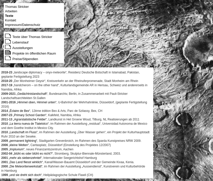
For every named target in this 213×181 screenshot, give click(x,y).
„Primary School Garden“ (29, 115)
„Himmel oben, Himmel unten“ (36, 102)
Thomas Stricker (17, 7)
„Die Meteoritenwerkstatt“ (25, 166)
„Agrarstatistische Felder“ (30, 119)
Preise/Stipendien (21, 59)
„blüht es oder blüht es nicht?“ (33, 153)
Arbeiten (11, 11)
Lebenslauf (16, 42)
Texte (9, 16)
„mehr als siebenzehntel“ (25, 158)
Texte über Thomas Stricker (28, 37)
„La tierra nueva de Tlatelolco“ (29, 123)
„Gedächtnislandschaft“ (31, 94)
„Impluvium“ (17, 149)
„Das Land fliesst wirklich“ (26, 162)
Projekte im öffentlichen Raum (30, 53)
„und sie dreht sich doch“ (25, 175)
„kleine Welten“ (19, 145)
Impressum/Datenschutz (22, 25)
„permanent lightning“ (23, 141)
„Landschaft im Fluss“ (23, 132)
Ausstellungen (19, 48)
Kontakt (10, 20)
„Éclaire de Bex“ (19, 111)
